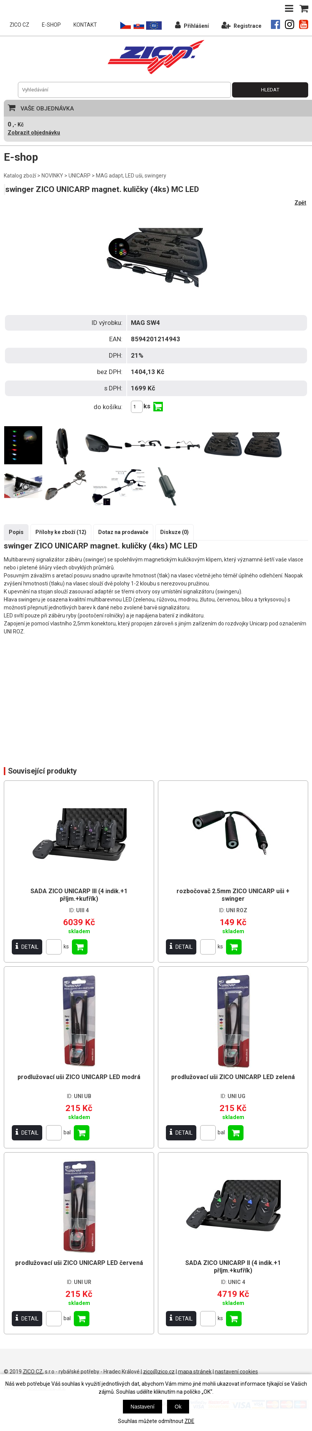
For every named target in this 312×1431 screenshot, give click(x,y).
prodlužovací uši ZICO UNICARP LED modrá (79, 1077)
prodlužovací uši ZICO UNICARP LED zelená (233, 1077)
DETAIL (27, 946)
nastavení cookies (236, 1372)
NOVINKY (52, 176)
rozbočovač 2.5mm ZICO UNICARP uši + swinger (233, 894)
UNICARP (79, 176)
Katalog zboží (20, 176)
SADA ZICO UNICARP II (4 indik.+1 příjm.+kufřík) (233, 1266)
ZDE (189, 1421)
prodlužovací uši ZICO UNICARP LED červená (79, 1262)
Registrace (241, 25)
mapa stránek (195, 1372)
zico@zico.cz (159, 1372)
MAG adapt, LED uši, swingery (131, 176)
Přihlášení (192, 25)
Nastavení (142, 1407)
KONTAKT (85, 25)
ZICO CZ (19, 25)
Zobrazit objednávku (34, 133)
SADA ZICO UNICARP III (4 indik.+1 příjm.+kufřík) (78, 894)
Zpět (300, 203)
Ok (178, 1407)
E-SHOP (51, 25)
